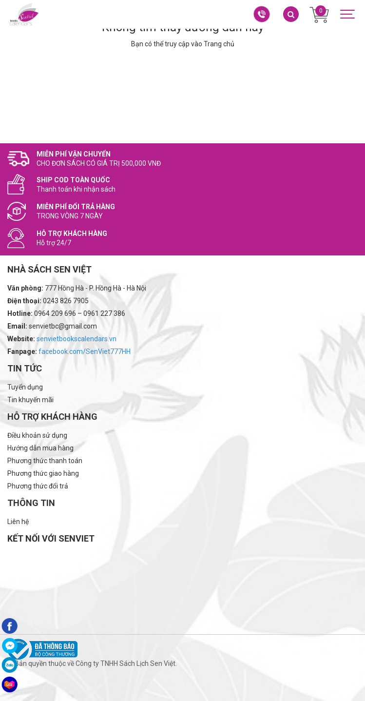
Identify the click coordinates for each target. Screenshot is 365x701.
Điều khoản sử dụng (37, 435)
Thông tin (31, 503)
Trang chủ (219, 44)
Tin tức (24, 368)
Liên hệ (18, 522)
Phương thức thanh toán (44, 461)
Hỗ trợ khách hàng (52, 416)
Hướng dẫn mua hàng (40, 448)
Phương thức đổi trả (37, 486)
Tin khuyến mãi (30, 400)
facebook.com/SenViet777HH (84, 351)
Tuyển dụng (25, 387)
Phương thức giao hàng (43, 473)
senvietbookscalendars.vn (76, 339)
